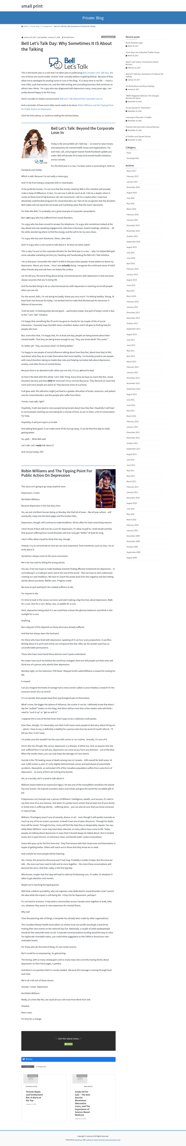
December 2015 (133, 225)
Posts (129, 152)
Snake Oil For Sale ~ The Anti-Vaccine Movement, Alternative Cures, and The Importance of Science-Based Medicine (83, 1103)
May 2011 (130, 470)
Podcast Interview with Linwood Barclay (142, 127)
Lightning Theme (92, 1140)
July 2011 (130, 459)
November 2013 (133, 318)
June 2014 (131, 285)
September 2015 (133, 241)
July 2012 (130, 399)
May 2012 (130, 410)
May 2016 (130, 203)
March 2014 (131, 296)
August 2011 (132, 454)
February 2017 (133, 176)
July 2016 (130, 198)
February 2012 (133, 421)
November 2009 (133, 541)
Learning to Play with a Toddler (139, 117)
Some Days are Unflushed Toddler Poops (143, 52)
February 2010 (133, 525)
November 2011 (133, 437)
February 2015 (133, 269)
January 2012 (132, 427)
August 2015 (132, 247)
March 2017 (131, 171)
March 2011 (131, 481)
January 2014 (132, 307)
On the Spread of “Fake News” (138, 107)
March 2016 (131, 209)
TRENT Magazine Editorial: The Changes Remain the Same (142, 97)
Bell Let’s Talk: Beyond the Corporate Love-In (81, 98)
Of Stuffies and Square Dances (138, 136)
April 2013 (131, 356)
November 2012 (133, 383)
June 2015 (131, 258)
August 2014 (132, 280)
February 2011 (133, 487)
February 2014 (133, 301)
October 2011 (132, 443)
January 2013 (132, 372)
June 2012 (131, 405)
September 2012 (133, 389)
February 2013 (133, 367)
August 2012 (132, 394)
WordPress (78, 1140)
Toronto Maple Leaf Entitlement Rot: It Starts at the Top (34, 1096)
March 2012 (131, 416)
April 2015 (131, 263)
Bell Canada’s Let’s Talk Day (95, 72)
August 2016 (132, 192)
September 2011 (133, 448)
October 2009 (132, 546)
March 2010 (131, 519)
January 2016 (132, 220)
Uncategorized (108, 37)
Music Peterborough (134, 42)
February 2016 (133, 214)
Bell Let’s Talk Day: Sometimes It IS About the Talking (144, 75)
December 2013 (133, 312)
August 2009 (132, 557)
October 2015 (132, 236)
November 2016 (133, 187)
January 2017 (132, 181)
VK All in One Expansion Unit (110, 1140)
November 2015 (133, 230)
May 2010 (130, 514)
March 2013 (131, 361)
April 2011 (131, 476)
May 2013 (130, 350)
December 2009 (133, 536)
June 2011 (131, 465)
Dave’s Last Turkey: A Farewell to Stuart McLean (142, 63)
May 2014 (130, 290)
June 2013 (131, 345)
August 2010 (132, 503)
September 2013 (133, 328)
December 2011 (133, 432)
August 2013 (132, 334)
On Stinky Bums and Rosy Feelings (140, 86)
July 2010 (130, 508)
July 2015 (130, 252)
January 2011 (132, 492)
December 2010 (133, 497)
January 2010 (132, 530)
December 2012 (133, 378)
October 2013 (132, 323)
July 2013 (130, 339)
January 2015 (132, 274)
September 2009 (133, 552)
